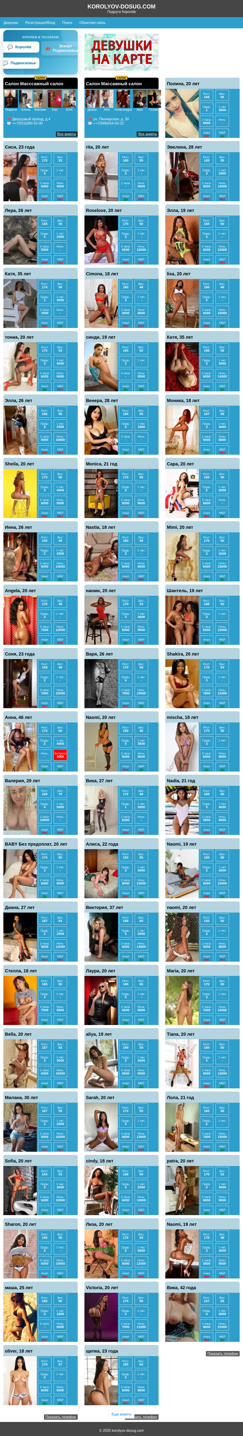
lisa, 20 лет (178, 273)
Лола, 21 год (180, 1097)
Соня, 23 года (20, 654)
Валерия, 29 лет (22, 780)
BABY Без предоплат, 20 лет (36, 844)
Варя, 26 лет (99, 654)
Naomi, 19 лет (182, 844)
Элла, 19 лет (180, 210)
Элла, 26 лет (18, 400)
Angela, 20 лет (20, 590)
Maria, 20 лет (181, 970)
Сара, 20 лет (180, 463)
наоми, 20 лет (101, 590)
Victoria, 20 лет (102, 1287)
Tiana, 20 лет (181, 1034)
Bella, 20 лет (18, 1034)
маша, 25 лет (19, 1287)
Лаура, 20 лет (100, 970)
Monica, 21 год (101, 463)
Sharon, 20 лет (20, 1224)
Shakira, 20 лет (183, 654)
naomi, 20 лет (181, 907)
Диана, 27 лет (20, 907)
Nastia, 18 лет (100, 527)
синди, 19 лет (101, 337)
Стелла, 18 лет (21, 970)
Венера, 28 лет (102, 400)
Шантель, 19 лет (185, 590)
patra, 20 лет (180, 1160)
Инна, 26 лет (18, 527)
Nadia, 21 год (181, 780)
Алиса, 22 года (102, 844)
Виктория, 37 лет (104, 907)
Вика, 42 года (181, 1287)
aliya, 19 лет (99, 1034)
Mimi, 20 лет (180, 527)
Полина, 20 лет (183, 83)
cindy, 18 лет (99, 1160)
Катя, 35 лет (18, 273)
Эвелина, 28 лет (184, 147)
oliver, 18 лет (19, 1351)
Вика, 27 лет (99, 780)
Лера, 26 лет (18, 210)
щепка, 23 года (102, 1351)
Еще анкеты (121, 1414)
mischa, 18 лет (182, 717)
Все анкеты (66, 134)
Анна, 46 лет (18, 717)
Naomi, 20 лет (101, 717)
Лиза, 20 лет (99, 1224)
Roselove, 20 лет (104, 210)
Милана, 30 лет (21, 1097)
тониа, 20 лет (19, 337)
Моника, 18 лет (183, 400)
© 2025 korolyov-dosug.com (121, 1430)
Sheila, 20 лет (19, 463)
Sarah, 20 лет (100, 1097)
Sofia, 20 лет (18, 1160)
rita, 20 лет (97, 147)
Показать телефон (222, 1353)
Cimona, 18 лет (102, 273)
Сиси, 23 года (20, 147)
